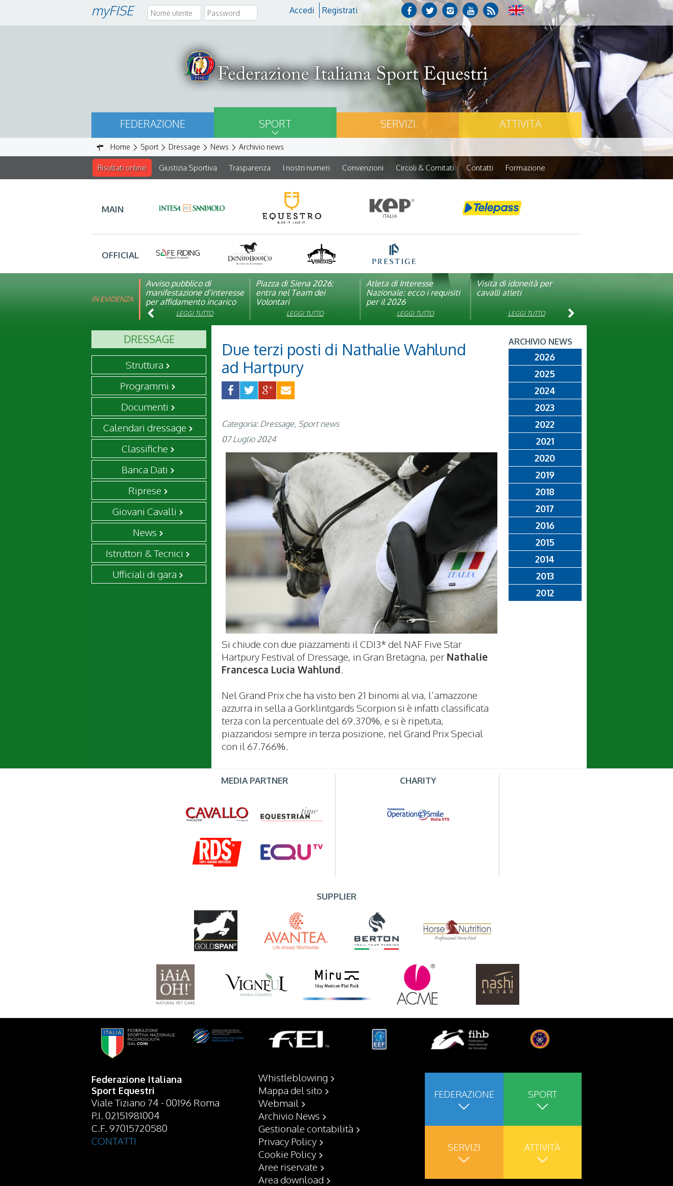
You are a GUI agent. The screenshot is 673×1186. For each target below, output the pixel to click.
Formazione (525, 168)
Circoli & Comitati (425, 168)
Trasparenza (250, 168)
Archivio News (289, 1115)
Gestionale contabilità (305, 1128)
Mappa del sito (290, 1090)
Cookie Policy (287, 1154)
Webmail (278, 1103)
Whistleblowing (293, 1077)
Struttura (144, 365)
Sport (275, 123)
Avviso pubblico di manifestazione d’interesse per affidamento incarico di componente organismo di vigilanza (195, 302)
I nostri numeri (306, 168)
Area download (291, 1179)
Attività (520, 123)
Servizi (398, 123)
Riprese (144, 491)
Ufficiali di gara (144, 574)
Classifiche (145, 449)
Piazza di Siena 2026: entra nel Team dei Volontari (294, 293)
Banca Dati (145, 470)
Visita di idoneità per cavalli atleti (514, 288)
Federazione (152, 123)
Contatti (479, 168)
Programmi (144, 386)
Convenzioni (362, 168)
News (145, 532)
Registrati (339, 10)
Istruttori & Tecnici (144, 553)
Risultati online (122, 168)
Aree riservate (288, 1166)
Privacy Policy (287, 1141)
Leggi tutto (194, 314)
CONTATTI (113, 1140)
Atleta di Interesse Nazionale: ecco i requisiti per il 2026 (413, 293)
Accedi (302, 10)
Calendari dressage (144, 428)
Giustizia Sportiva (188, 168)
